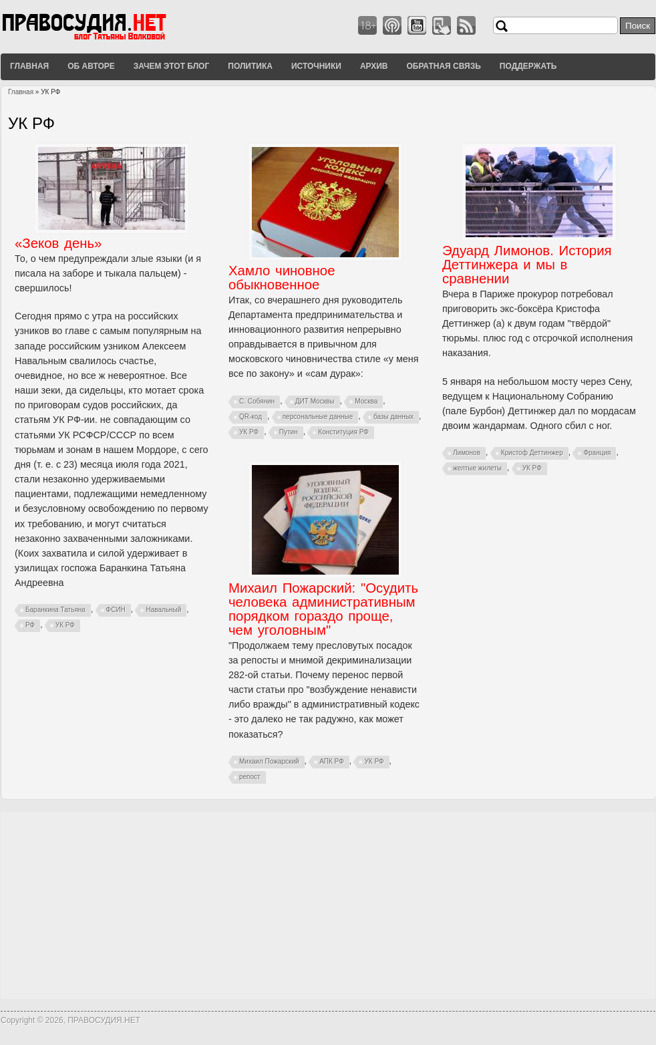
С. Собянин (257, 401)
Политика (250, 66)
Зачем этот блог (171, 66)
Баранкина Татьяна (55, 609)
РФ (30, 625)
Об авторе (91, 66)
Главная (29, 66)
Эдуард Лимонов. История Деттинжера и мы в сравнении (527, 264)
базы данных (393, 416)
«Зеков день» (58, 243)
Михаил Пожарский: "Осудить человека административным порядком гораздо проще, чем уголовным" (323, 609)
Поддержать (528, 66)
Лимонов (466, 452)
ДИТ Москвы (315, 401)
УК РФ (65, 625)
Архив (374, 66)
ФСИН (116, 609)
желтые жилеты (477, 468)
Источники (316, 66)
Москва (366, 401)
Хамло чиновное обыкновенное (281, 277)
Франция (597, 452)
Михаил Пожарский (269, 761)
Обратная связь (443, 66)
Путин (288, 432)
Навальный (163, 609)
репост (250, 776)
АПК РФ (331, 761)
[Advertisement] (328, 905)
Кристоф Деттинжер (532, 452)
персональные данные (318, 416)
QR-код (250, 416)
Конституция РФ (343, 432)
